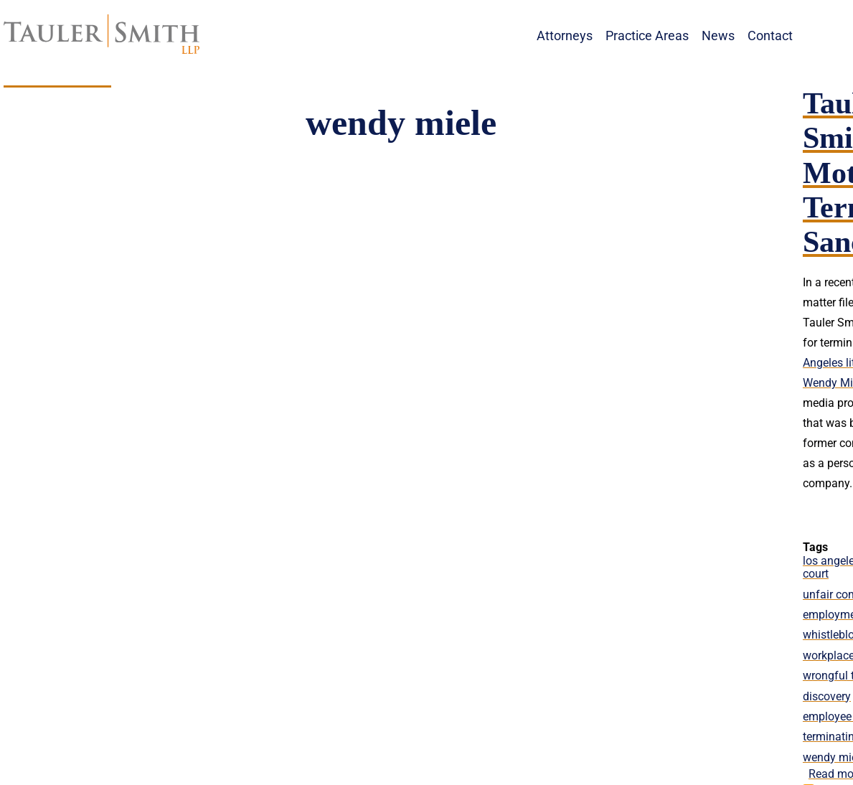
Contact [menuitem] (770, 35)
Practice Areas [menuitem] (647, 35)
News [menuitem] (718, 35)
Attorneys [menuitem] (565, 35)
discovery (827, 696)
